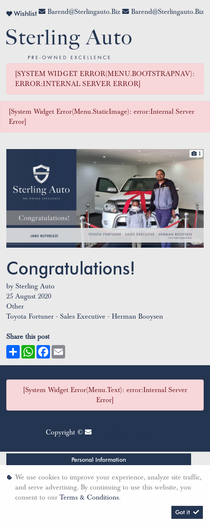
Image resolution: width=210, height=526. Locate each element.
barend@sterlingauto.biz (83, 12)
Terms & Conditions (89, 497)
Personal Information (98, 459)
